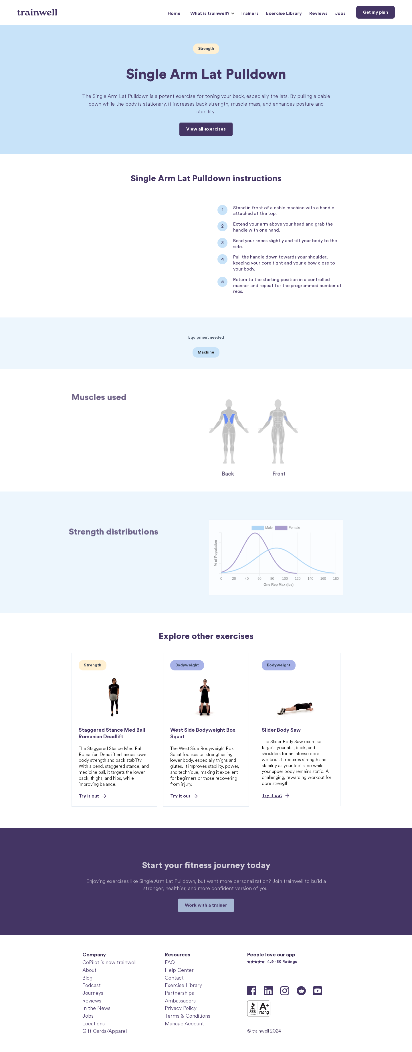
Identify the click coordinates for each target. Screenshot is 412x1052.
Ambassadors (180, 1000)
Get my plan (375, 12)
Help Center (179, 970)
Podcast (91, 985)
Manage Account (184, 1023)
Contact (174, 978)
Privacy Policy (181, 1008)
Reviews (318, 13)
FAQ (170, 962)
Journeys (92, 993)
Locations (93, 1023)
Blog (87, 978)
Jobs (340, 13)
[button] (211, 13)
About (89, 970)
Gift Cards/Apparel (104, 1031)
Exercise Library (284, 13)
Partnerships (179, 993)
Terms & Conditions (187, 1016)
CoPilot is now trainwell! (110, 962)
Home (174, 13)
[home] (38, 10)
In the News (96, 1008)
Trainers (249, 13)
